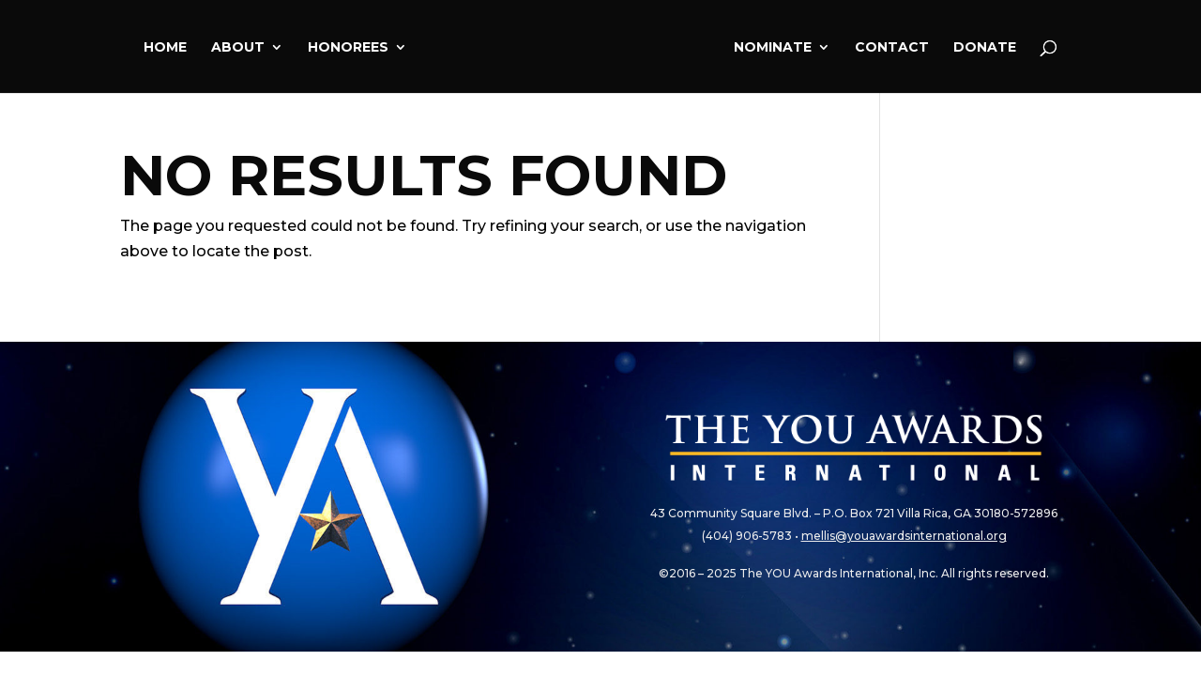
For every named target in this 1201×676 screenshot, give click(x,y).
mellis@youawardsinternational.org (904, 536)
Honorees (348, 47)
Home (165, 47)
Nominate (773, 47)
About (238, 47)
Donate (984, 47)
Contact (892, 47)
